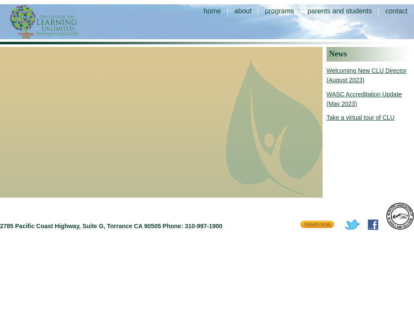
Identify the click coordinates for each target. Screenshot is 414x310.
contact (396, 11)
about (242, 11)
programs (279, 11)
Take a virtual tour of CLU (360, 117)
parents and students (339, 11)
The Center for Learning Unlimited (56, 21)
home (212, 11)
